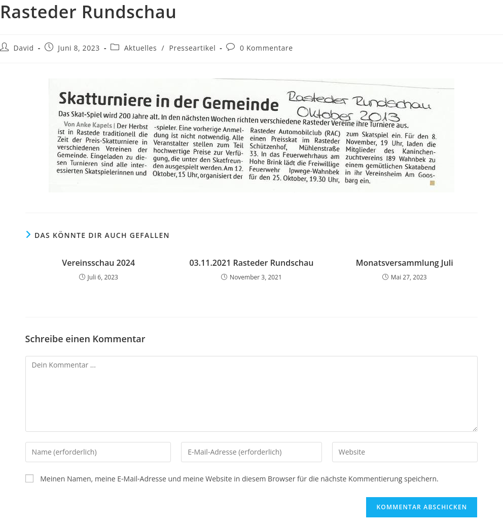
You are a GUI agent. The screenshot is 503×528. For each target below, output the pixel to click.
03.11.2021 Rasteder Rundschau (251, 262)
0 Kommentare (266, 48)
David (24, 48)
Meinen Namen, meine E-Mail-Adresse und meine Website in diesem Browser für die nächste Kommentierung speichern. (239, 478)
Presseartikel (192, 48)
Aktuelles (140, 48)
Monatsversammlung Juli (404, 262)
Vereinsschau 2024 (98, 262)
